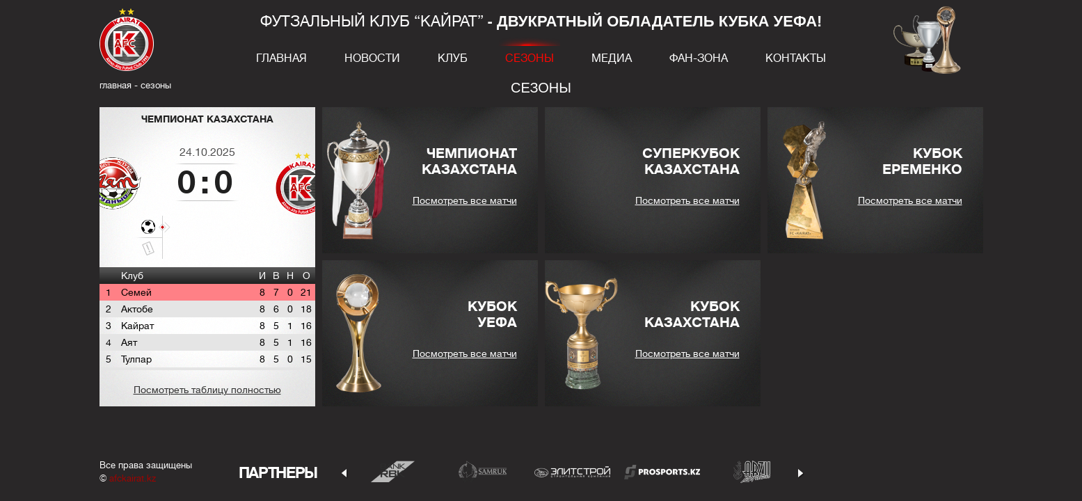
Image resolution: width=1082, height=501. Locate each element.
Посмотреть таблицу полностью (207, 389)
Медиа (611, 58)
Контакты (795, 58)
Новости (372, 58)
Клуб (453, 58)
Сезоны (529, 58)
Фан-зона (698, 58)
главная (116, 85)
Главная (281, 58)
